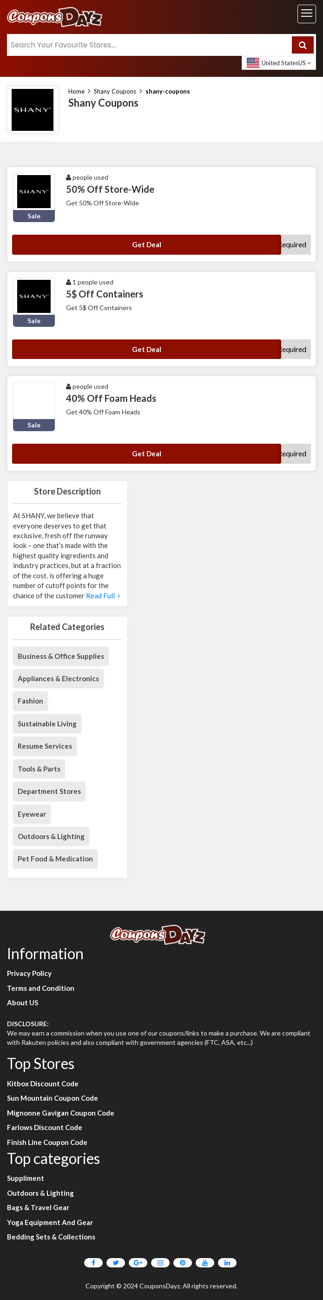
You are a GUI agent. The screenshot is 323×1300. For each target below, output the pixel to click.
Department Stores (49, 791)
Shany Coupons (115, 91)
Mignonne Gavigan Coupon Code (60, 1113)
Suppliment (25, 1178)
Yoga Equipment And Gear (50, 1222)
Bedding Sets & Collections (51, 1236)
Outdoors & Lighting (51, 836)
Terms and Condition (40, 988)
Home (76, 91)
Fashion (30, 701)
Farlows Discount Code (44, 1127)
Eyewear (32, 814)
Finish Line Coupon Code (47, 1142)
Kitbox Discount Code (43, 1083)
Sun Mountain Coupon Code (52, 1098)
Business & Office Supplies (61, 656)
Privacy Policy (29, 973)
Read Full (102, 595)
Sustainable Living (47, 723)
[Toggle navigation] (306, 14)
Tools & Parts (39, 769)
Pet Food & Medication (55, 858)
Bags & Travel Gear (38, 1207)
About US (22, 1002)
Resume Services (45, 746)
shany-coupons (167, 91)
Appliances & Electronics (58, 678)
